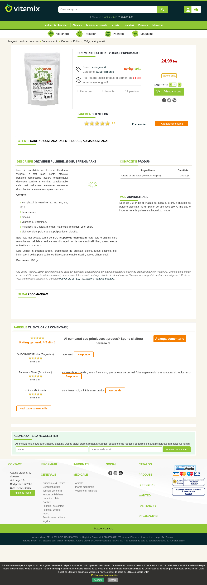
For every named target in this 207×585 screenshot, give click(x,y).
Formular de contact (53, 506)
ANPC (46, 513)
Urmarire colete (51, 498)
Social (111, 464)
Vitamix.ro (107, 528)
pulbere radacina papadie (100, 278)
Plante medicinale (84, 486)
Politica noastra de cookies (104, 575)
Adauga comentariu (172, 123)
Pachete (115, 25)
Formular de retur (52, 509)
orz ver (63, 278)
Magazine (157, 25)
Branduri (129, 25)
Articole (79, 483)
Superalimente (50, 41)
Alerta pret (86, 91)
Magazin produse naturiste (23, 41)
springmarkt (99, 67)
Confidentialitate (51, 486)
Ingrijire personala (96, 25)
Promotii (143, 25)
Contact (15, 464)
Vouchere (62, 33)
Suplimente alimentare (56, 25)
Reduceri (91, 33)
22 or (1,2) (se (76, 278)
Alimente (77, 25)
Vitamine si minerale (86, 490)
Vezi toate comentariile (33, 408)
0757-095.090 (125, 17)
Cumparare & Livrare (54, 483)
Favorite (109, 91)
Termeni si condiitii (52, 490)
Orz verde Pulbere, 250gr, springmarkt (83, 41)
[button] (188, 8)
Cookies (47, 502)
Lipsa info (133, 91)
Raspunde (84, 354)
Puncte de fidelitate (53, 494)
